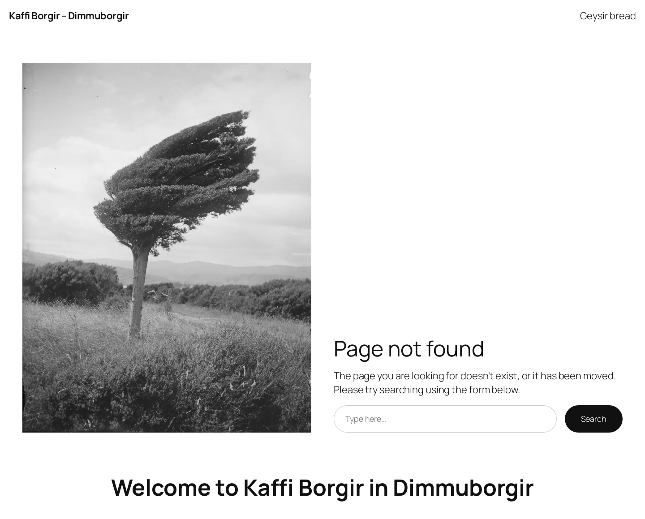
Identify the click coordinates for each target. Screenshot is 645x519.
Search (593, 418)
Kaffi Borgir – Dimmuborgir (69, 15)
